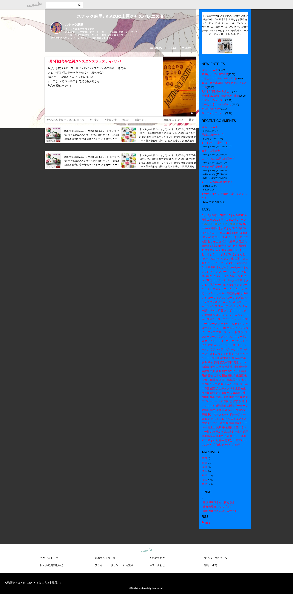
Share (186, 47)
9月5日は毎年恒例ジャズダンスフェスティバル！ (85, 61)
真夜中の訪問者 (211, 150)
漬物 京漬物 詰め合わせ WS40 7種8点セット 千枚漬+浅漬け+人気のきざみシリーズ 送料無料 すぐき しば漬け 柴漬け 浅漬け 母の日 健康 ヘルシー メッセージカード (92, 135)
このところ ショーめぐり (217, 104)
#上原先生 (111, 119)
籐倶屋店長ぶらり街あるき (219, 502)
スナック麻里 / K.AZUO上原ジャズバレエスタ (120, 16)
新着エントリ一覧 (105, 558)
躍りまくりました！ (213, 113)
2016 (204, 462)
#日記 (125, 119)
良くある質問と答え (52, 565)
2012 (204, 479)
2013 (204, 475)
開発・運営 (210, 565)
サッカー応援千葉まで (215, 166)
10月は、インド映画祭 (215, 74)
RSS (206, 522)
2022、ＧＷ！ (210, 69)
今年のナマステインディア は (219, 78)
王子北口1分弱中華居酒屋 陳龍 (220, 95)
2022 (204, 458)
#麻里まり (141, 119)
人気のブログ (157, 558)
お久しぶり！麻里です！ (216, 142)
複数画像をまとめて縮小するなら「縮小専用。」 (33, 582)
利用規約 (128, 565)
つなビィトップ (49, 558)
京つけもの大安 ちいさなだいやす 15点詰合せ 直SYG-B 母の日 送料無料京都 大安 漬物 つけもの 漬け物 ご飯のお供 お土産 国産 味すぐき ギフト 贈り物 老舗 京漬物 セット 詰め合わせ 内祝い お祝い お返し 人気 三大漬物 (167, 135)
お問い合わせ (157, 565)
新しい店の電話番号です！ (217, 182)
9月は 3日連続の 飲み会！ (217, 91)
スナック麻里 (74, 24)
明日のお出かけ (211, 108)
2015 (204, 466)
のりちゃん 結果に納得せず (218, 158)
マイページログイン (216, 558)
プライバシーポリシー (108, 565)
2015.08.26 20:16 (173, 119)
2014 (204, 471)
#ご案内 (94, 119)
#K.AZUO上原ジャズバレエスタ (65, 119)
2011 (204, 484)
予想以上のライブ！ (213, 100)
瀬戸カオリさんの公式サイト (220, 510)
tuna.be (146, 550)
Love (172, 47)
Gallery (156, 47)
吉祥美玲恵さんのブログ (217, 506)
